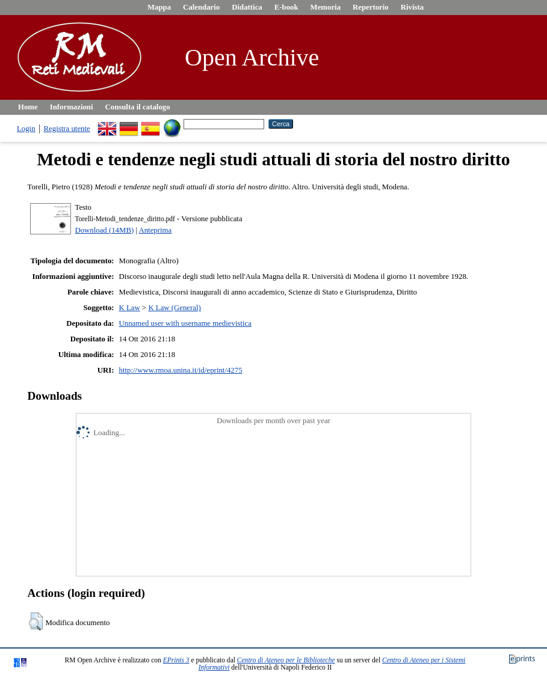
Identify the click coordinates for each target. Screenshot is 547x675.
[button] (36, 621)
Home (28, 107)
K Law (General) (174, 308)
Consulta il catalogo (137, 107)
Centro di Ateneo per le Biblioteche (286, 660)
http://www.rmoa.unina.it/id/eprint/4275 (181, 370)
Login (26, 128)
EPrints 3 (176, 660)
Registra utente (67, 128)
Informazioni (71, 107)
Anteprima (155, 230)
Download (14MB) (104, 230)
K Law (129, 308)
